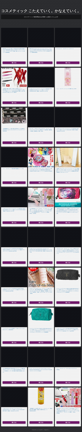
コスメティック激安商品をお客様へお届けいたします (41, 17)
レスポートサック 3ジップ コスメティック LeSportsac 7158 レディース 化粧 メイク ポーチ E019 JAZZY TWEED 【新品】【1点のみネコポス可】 (67, 130)
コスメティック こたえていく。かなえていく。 (41, 11)
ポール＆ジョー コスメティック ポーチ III (64, 48)
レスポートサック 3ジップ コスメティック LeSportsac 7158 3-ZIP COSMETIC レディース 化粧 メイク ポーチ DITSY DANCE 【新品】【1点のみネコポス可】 (14, 209)
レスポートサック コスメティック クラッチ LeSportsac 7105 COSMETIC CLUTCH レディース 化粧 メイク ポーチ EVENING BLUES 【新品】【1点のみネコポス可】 (41, 90)
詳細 (14, 63)
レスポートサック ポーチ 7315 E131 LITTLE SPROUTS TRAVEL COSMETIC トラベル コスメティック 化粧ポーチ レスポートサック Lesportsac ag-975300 (14, 249)
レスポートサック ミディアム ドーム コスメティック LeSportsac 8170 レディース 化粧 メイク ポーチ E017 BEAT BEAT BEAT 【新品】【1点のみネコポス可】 (14, 409)
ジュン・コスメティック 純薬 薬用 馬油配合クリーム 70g (13, 168)
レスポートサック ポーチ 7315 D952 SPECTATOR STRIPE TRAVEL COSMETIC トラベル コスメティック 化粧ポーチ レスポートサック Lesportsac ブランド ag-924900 (67, 329)
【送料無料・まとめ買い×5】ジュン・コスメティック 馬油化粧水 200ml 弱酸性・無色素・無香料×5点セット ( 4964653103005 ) (41, 409)
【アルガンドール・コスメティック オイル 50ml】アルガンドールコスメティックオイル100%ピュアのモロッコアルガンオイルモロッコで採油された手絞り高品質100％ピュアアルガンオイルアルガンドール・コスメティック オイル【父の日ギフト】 (67, 251)
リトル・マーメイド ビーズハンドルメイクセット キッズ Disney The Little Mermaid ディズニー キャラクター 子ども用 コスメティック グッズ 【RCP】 (41, 369)
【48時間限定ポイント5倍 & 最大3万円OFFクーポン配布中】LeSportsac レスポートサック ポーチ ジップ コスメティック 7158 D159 (14, 130)
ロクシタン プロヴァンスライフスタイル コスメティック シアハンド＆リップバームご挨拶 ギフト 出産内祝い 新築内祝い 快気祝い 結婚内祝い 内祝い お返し (41, 130)
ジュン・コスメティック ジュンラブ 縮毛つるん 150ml (66, 88)
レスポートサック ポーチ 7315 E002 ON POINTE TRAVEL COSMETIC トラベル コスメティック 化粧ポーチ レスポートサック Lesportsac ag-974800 (14, 289)
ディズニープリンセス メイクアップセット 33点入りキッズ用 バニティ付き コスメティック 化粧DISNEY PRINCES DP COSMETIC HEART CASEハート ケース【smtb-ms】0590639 (41, 170)
